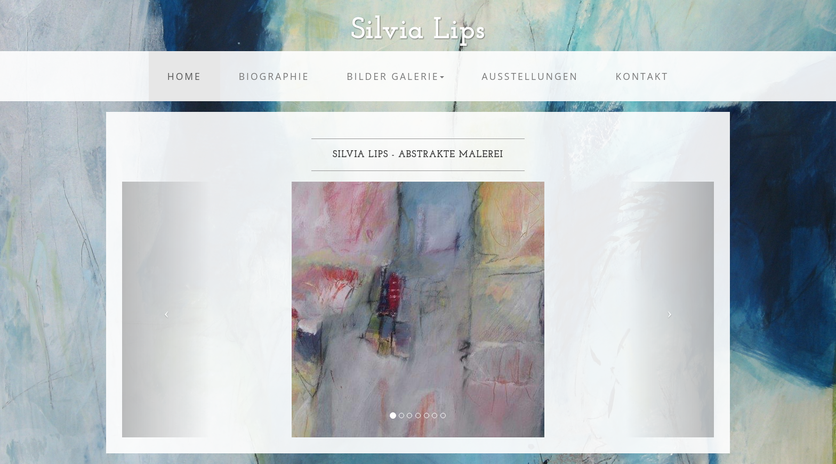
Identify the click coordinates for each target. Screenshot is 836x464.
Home (184, 76)
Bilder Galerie (395, 76)
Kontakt (642, 76)
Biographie (274, 76)
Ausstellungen (529, 76)
